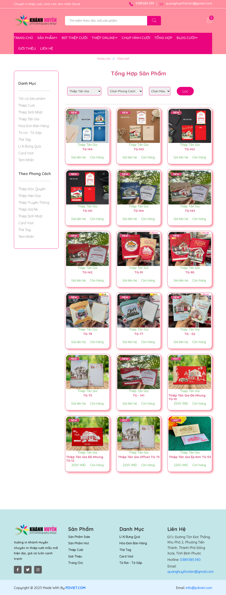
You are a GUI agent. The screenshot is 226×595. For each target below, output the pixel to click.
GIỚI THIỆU (27, 48)
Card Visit (26, 153)
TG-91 (138, 272)
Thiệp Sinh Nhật (30, 112)
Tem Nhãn (26, 160)
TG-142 (189, 149)
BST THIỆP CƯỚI (74, 38)
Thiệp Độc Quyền (32, 189)
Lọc (185, 91)
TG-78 (87, 334)
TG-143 (138, 149)
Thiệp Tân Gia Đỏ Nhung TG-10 (187, 397)
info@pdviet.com (198, 588)
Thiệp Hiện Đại (29, 195)
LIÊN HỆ (46, 48)
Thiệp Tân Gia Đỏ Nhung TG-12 (85, 458)
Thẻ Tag (24, 139)
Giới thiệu (75, 556)
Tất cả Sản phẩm (31, 98)
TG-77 (138, 334)
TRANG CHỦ (23, 38)
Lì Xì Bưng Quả (29, 146)
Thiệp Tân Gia (87, 145)
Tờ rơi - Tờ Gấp (30, 132)
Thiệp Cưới (26, 105)
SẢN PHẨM (47, 38)
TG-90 (189, 272)
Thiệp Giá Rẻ (28, 209)
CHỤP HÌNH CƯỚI (136, 38)
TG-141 (87, 210)
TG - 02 (190, 334)
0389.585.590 (141, 4)
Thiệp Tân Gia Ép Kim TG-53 (188, 458)
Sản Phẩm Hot (78, 543)
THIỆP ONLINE (104, 38)
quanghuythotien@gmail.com (185, 4)
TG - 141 (138, 395)
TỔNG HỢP (163, 38)
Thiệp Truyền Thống (33, 202)
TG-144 (87, 149)
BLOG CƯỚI (187, 38)
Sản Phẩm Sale (78, 537)
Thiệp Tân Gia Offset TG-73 (137, 458)
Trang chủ (75, 563)
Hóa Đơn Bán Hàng (33, 126)
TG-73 (87, 395)
